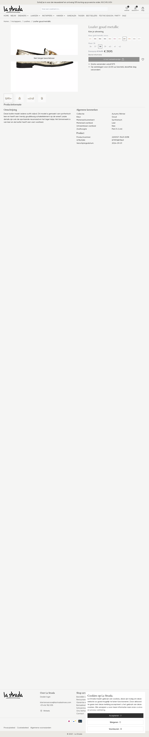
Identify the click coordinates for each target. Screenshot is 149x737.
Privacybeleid (9, 728)
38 (100, 46)
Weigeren (115, 722)
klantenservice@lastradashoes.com (55, 702)
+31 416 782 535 (46, 705)
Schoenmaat (82, 708)
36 (90, 46)
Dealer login (45, 697)
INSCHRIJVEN (106, 2)
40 (110, 46)
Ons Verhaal (81, 711)
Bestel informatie (95, 55)
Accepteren (115, 715)
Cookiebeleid (23, 728)
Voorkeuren (115, 729)
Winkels (46, 711)
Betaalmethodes (83, 705)
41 (115, 46)
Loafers (27, 21)
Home (6, 16)
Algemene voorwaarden (40, 728)
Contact (80, 713)
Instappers (16, 21)
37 (95, 46)
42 (120, 46)
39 (105, 46)
